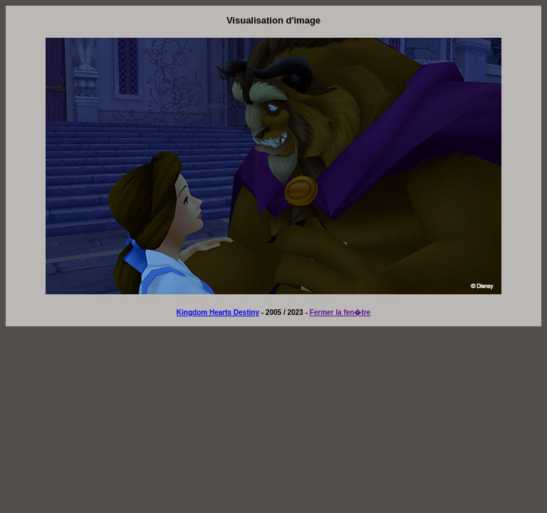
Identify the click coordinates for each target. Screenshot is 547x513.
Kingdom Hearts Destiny (218, 312)
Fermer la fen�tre (340, 312)
